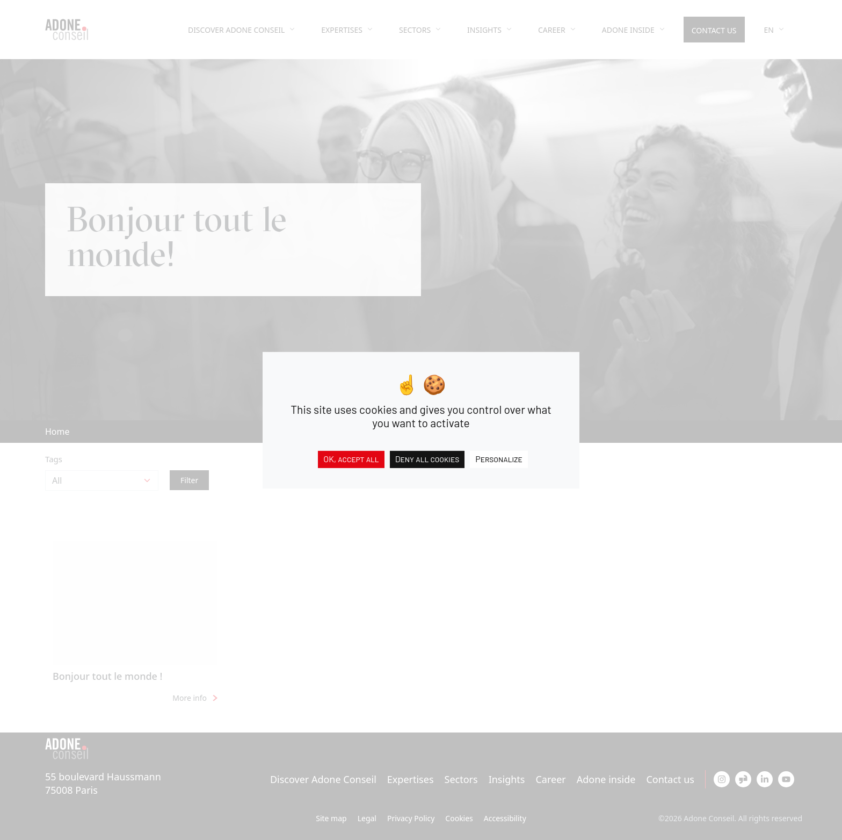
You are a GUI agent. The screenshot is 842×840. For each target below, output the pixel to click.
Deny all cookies (427, 458)
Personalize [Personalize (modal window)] (498, 458)
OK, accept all (351, 458)
